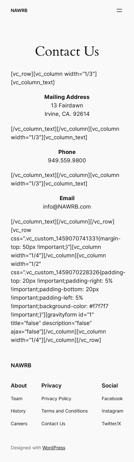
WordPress (53, 447)
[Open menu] (119, 10)
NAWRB (19, 10)
